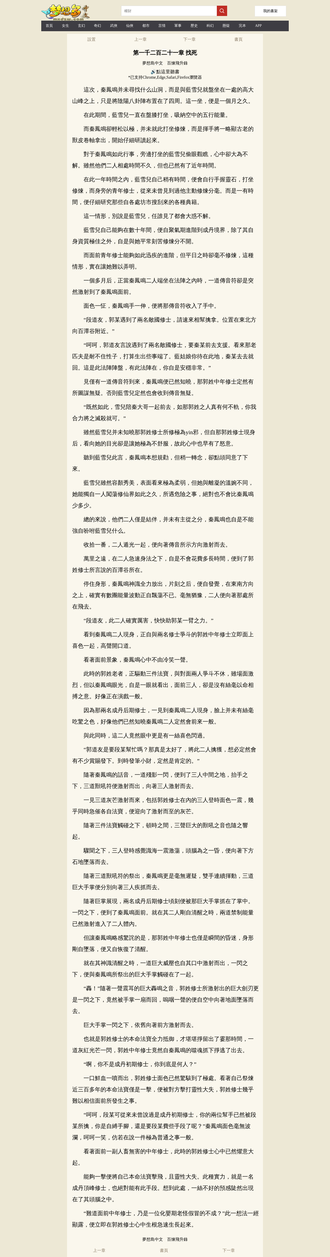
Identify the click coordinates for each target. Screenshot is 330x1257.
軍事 (178, 26)
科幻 (210, 26)
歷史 (194, 26)
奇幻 (97, 26)
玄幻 (81, 26)
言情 (162, 26)
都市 (146, 26)
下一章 (189, 39)
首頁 (49, 26)
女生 (65, 26)
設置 (91, 39)
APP (258, 26)
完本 (242, 26)
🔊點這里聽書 (165, 71)
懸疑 (226, 26)
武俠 (113, 26)
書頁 (238, 39)
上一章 (140, 39)
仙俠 (129, 26)
